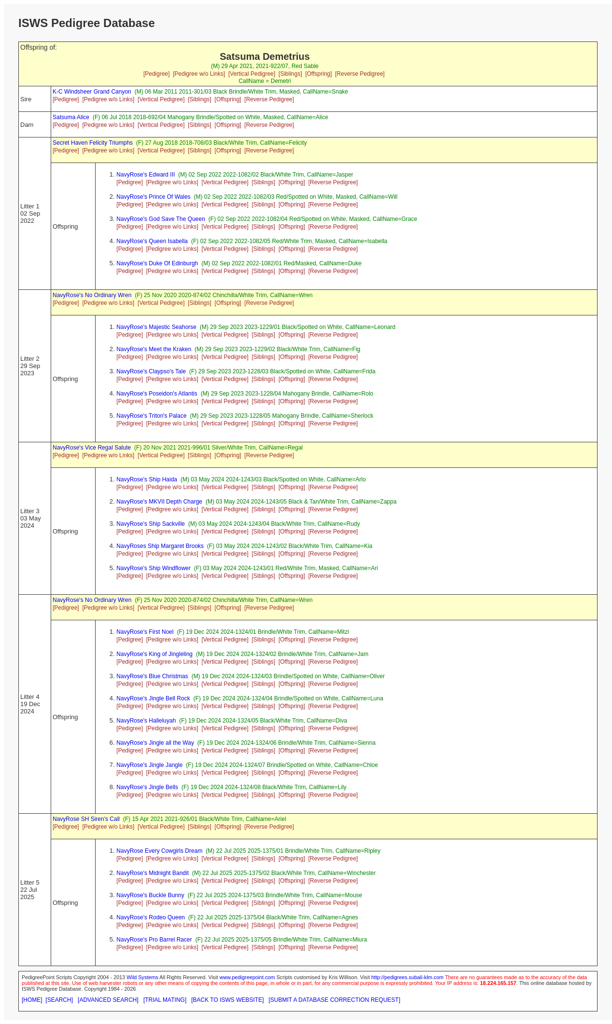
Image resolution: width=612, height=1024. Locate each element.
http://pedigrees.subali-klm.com (407, 977)
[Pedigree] (156, 73)
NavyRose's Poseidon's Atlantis (156, 393)
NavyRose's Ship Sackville (150, 523)
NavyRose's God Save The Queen (160, 219)
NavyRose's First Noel (144, 631)
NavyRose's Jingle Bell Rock (153, 698)
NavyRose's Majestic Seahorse (156, 327)
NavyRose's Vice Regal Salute (92, 447)
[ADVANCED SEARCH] (108, 1000)
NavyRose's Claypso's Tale (151, 371)
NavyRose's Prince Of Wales (153, 196)
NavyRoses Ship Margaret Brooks (160, 546)
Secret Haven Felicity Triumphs (93, 142)
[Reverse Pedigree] (360, 73)
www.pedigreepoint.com (247, 977)
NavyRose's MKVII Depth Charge (159, 501)
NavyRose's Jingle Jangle (149, 765)
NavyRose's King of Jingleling (154, 654)
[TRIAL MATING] (164, 1000)
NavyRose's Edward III (145, 174)
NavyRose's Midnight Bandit (152, 873)
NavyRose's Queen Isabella (152, 241)
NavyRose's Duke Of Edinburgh (157, 263)
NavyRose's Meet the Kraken (153, 349)
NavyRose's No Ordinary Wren (92, 295)
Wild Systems (142, 977)
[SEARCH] (59, 1000)
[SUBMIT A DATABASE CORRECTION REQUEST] (335, 1000)
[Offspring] (318, 73)
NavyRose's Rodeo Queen (150, 917)
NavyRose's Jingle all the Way (155, 742)
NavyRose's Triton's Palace (151, 415)
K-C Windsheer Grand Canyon (92, 91)
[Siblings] (290, 73)
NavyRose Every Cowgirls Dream (159, 850)
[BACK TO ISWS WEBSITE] (227, 1000)
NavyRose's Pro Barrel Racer (154, 939)
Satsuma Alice (71, 117)
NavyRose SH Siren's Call (86, 819)
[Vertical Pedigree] (251, 73)
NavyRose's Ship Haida (146, 479)
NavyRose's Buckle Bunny (150, 895)
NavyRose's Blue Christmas (152, 676)
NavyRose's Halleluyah (146, 720)
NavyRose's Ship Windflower (153, 568)
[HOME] (32, 1000)
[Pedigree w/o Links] (199, 73)
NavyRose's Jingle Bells (147, 787)
